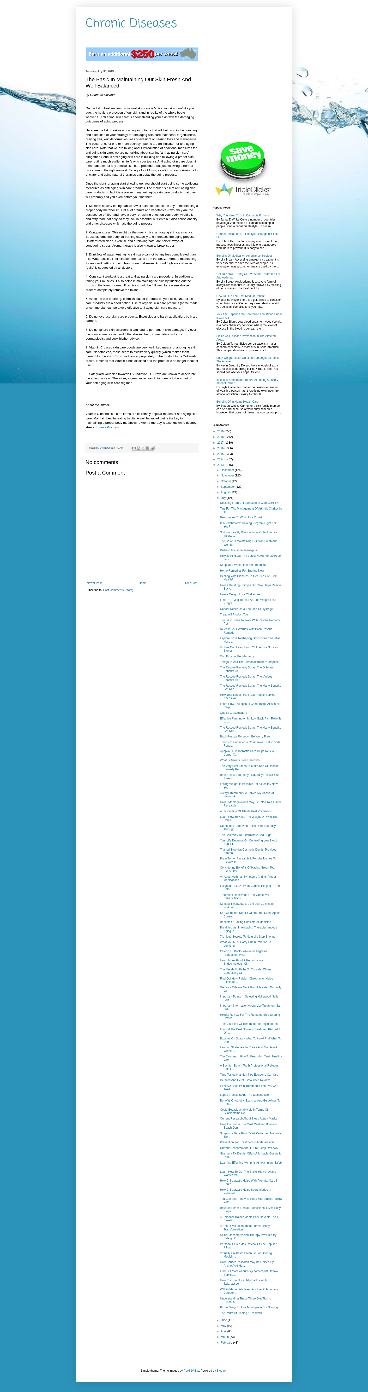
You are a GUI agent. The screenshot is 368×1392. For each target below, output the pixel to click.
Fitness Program (107, 427)
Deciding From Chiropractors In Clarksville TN (249, 503)
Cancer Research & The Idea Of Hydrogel (246, 609)
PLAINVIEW (191, 1370)
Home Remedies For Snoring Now (242, 570)
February (227, 1342)
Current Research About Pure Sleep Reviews (249, 1148)
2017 (220, 442)
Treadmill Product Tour (234, 614)
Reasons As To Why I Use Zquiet (241, 517)
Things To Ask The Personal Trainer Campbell (249, 662)
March (225, 1337)
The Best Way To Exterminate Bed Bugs (245, 835)
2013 (220, 465)
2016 (220, 448)
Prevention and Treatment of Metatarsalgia (247, 1142)
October (226, 481)
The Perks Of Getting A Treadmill (241, 1313)
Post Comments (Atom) (118, 590)
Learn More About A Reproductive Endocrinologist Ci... (241, 962)
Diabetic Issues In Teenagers (238, 550)
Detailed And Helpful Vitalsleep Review (245, 1080)
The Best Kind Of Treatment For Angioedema (249, 1024)
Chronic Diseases (131, 24)
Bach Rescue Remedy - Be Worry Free (245, 736)
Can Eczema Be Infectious (237, 656)
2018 (220, 437)
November (228, 475)
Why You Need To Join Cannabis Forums (243, 215)
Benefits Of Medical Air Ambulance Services (244, 255)
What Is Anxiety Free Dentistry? (240, 760)
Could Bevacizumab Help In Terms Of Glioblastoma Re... (244, 1111)
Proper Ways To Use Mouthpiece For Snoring (249, 1307)
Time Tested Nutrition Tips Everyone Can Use (249, 1074)
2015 (220, 454)
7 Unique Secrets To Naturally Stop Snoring (247, 936)
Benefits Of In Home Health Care (238, 401)
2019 (220, 431)
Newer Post (94, 583)
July (224, 498)
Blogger (222, 1370)
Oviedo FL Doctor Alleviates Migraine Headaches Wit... (243, 953)
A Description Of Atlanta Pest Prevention (245, 811)
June (224, 1320)
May (224, 1326)
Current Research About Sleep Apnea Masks (248, 1118)
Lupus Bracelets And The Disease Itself (245, 1094)
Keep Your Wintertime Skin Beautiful (243, 565)
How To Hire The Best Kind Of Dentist (241, 296)
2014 (220, 459)
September (228, 486)
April (224, 1331)
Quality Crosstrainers (233, 712)
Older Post (190, 583)
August (225, 492)
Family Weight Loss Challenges (240, 594)
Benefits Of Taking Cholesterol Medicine (245, 922)
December (228, 470)
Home (142, 583)
